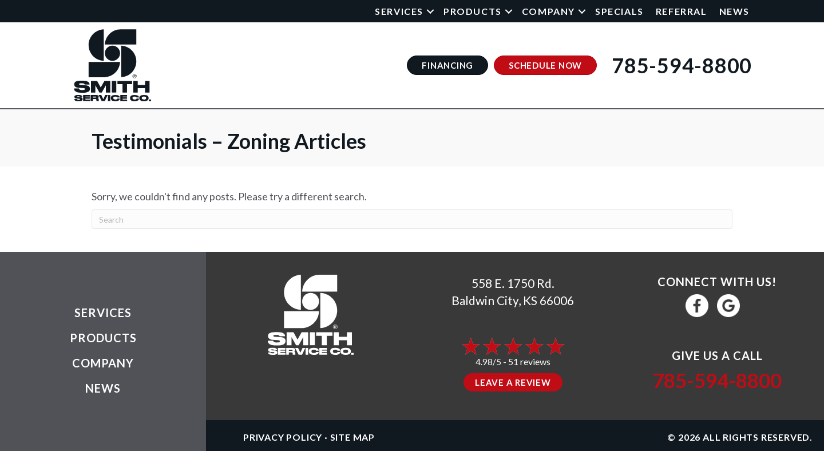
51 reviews (529, 361)
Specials (619, 11)
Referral (681, 11)
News (734, 11)
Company (548, 11)
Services (399, 11)
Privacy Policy (282, 437)
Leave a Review (513, 382)
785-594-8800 (717, 380)
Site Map (352, 437)
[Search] (412, 219)
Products (472, 11)
